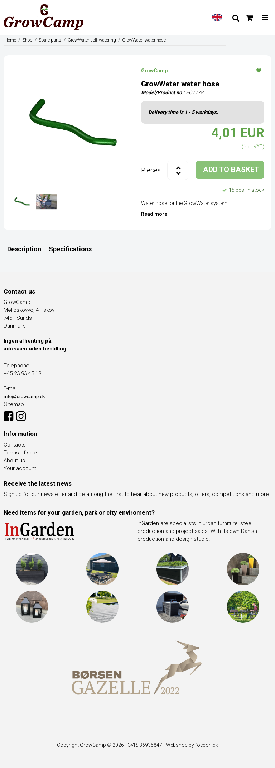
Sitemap (14, 404)
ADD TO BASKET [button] (231, 169)
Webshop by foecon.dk (192, 745)
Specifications (70, 249)
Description (24, 249)
